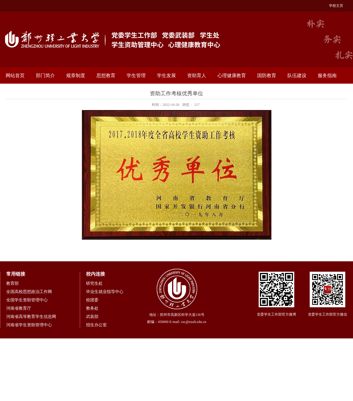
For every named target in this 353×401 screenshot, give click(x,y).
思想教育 (105, 75)
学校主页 (336, 6)
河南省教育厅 (18, 308)
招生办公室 (96, 325)
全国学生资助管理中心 (27, 300)
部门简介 (45, 75)
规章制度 (75, 75)
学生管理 (136, 75)
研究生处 (94, 283)
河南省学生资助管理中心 (29, 325)
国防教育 (266, 75)
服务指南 (327, 75)
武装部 (92, 316)
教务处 (92, 308)
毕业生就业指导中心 (104, 291)
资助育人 (196, 75)
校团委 (92, 300)
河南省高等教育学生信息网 (31, 316)
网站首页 (15, 75)
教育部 (12, 283)
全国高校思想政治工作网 (29, 291)
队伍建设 (296, 75)
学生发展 (166, 75)
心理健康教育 (231, 75)
